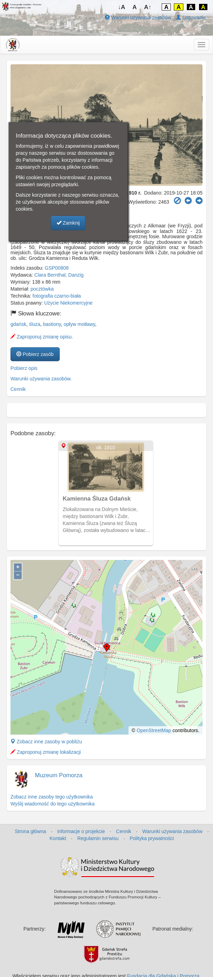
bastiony (52, 324)
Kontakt (58, 838)
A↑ (148, 7)
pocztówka (42, 289)
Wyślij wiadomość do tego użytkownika (52, 804)
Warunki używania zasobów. (41, 378)
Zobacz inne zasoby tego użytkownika (51, 797)
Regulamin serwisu (97, 838)
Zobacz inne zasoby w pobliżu (46, 741)
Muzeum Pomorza (58, 775)
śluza (35, 324)
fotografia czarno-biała (56, 296)
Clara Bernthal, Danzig (58, 275)
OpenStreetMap (154, 730)
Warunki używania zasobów (138, 17)
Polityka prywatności (152, 838)
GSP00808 (57, 268)
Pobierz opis (23, 368)
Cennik (18, 389)
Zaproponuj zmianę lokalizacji (45, 752)
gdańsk (18, 324)
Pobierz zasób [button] (35, 354)
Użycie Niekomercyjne (68, 303)
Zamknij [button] (68, 223)
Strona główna (30, 831)
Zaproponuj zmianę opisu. (41, 337)
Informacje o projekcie (81, 831)
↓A (121, 7)
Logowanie (191, 17)
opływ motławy (79, 324)
